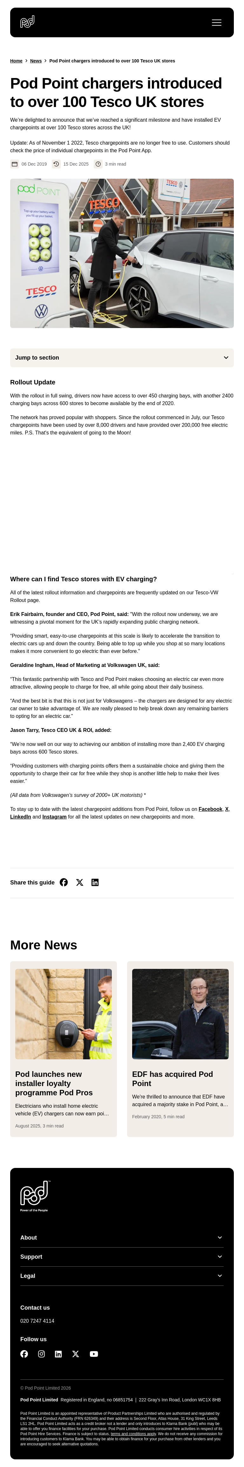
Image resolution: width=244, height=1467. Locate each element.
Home (16, 60)
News (36, 60)
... (63, 1113)
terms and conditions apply (133, 1434)
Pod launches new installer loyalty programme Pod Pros (54, 1083)
